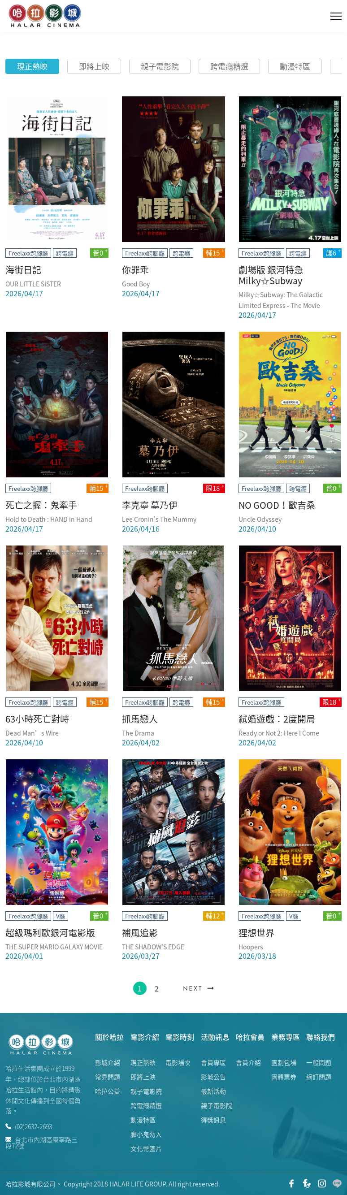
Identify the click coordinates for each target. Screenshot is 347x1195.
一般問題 (318, 1062)
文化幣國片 (146, 1148)
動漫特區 (295, 66)
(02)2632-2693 (28, 1126)
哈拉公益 (107, 1091)
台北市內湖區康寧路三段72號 (41, 1142)
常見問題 (107, 1077)
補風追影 (140, 932)
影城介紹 (107, 1062)
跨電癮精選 (229, 66)
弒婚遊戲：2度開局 (277, 718)
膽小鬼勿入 (146, 1134)
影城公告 (213, 1077)
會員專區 (213, 1062)
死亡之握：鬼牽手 (41, 504)
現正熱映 (32, 66)
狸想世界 (256, 932)
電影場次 (178, 1062)
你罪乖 (135, 269)
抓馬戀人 (140, 718)
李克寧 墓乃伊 (150, 504)
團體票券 (283, 1077)
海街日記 (23, 269)
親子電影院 (160, 66)
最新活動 (213, 1091)
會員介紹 (248, 1062)
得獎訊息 (213, 1120)
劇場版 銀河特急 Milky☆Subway (271, 275)
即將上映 (94, 66)
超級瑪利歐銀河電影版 (50, 932)
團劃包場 (283, 1062)
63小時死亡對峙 (37, 718)
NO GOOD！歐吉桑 (277, 504)
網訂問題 (318, 1077)
